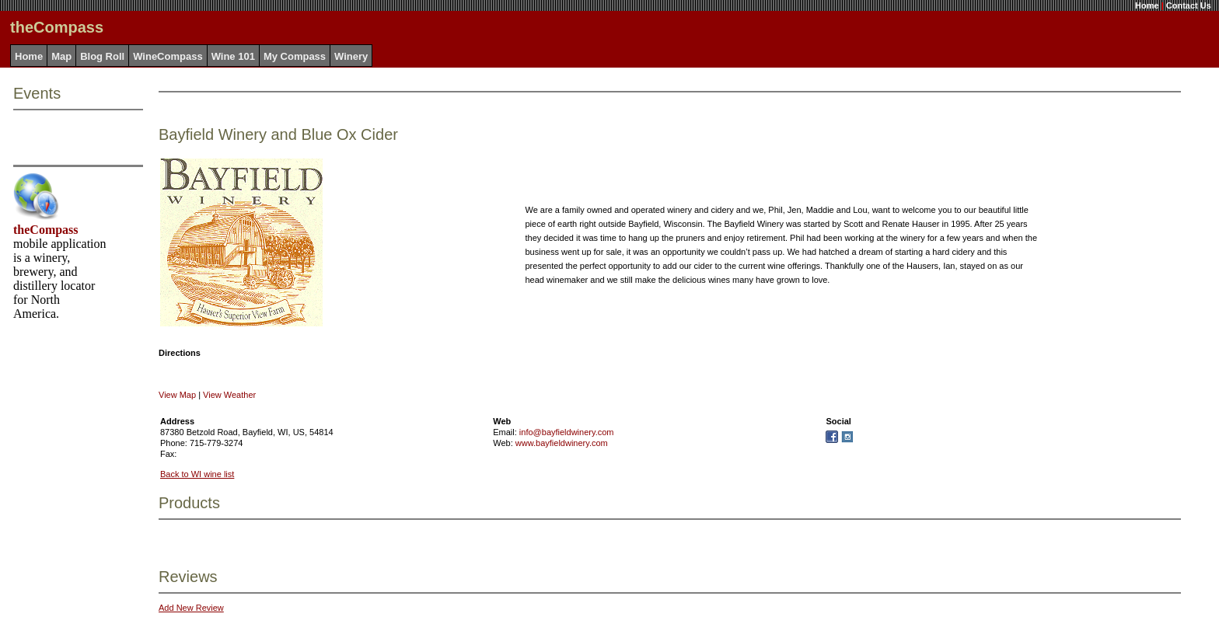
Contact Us (1188, 5)
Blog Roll (102, 56)
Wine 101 (233, 56)
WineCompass (167, 56)
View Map (177, 394)
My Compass (295, 56)
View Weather (229, 394)
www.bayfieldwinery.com (561, 443)
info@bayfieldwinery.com (566, 432)
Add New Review (191, 607)
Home (1147, 5)
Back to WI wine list (197, 474)
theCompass (46, 229)
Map (61, 56)
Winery (351, 56)
